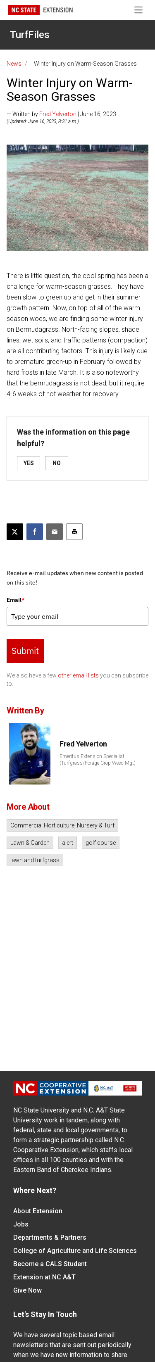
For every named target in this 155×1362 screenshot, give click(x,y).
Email (16, 600)
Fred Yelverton (57, 114)
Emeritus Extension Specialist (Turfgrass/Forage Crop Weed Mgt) (98, 759)
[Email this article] (54, 531)
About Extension (37, 1211)
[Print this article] (74, 531)
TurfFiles (30, 34)
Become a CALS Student (50, 1264)
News (14, 63)
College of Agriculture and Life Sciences (75, 1251)
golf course (101, 842)
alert (67, 842)
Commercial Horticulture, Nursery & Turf (62, 825)
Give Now (27, 1290)
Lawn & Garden (30, 842)
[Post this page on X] (15, 531)
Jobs (21, 1224)
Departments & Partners (49, 1237)
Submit (25, 650)
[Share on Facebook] (34, 531)
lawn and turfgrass (35, 860)
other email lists (78, 675)
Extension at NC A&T (44, 1277)
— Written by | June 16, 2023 (61, 114)
